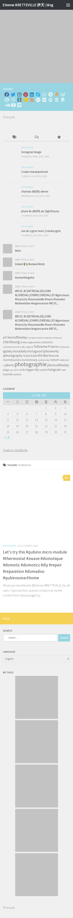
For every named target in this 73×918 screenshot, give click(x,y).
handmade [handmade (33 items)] (64, 347)
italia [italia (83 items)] (26, 355)
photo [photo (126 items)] (9, 365)
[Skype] (38, 94)
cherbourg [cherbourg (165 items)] (11, 342)
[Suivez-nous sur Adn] (38, 99)
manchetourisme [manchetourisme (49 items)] (12, 360)
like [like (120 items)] (45, 355)
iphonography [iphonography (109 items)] (12, 355)
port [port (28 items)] (12, 370)
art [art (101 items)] (5, 337)
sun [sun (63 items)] (64, 370)
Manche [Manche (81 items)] (53, 355)
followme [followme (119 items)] (40, 346)
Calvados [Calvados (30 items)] (31, 337)
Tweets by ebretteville (15, 450)
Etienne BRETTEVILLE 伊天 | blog (28, 5)
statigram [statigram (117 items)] (54, 369)
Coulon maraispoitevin (34, 172)
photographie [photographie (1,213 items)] (31, 364)
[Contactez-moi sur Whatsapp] (44, 94)
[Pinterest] (25, 94)
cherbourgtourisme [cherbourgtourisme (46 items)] (30, 342)
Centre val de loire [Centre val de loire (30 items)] (44, 337)
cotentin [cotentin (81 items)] (47, 342)
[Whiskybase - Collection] (19, 99)
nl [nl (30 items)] (4, 365)
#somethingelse (24, 277)
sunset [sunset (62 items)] (17, 374)
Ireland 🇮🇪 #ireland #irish (30, 264)
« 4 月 (6, 437)
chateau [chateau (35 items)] (57, 337)
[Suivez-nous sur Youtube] (13, 105)
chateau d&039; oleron (34, 191)
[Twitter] (13, 94)
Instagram (9, 545)
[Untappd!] (25, 99)
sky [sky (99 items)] (36, 369)
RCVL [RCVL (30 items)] (16, 370)
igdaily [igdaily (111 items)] (7, 351)
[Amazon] (56, 94)
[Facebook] (6, 94)
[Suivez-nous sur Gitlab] (63, 94)
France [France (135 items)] (53, 346)
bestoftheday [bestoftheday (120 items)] (17, 337)
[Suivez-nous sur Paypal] (63, 99)
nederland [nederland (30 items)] (64, 360)
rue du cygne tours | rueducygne (41, 231)
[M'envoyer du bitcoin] (56, 99)
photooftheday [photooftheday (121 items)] (58, 365)
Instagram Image (31, 152)
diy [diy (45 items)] (23, 346)
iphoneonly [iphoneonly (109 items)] (51, 351)
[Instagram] (19, 94)
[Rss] (31, 99)
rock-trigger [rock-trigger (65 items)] (26, 370)
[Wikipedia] (13, 99)
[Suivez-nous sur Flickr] (44, 99)
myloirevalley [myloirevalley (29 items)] (44, 360)
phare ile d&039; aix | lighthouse (40, 211)
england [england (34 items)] (29, 347)
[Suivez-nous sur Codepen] (6, 99)
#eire (18, 250)
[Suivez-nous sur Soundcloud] (6, 105)
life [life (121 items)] (40, 355)
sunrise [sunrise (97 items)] (8, 374)
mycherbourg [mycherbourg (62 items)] (29, 360)
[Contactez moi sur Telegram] (50, 94)
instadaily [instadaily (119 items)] (20, 351)
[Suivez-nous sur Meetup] (50, 99)
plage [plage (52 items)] (6, 370)
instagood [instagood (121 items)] (34, 351)
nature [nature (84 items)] (54, 360)
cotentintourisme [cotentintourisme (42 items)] (12, 346)
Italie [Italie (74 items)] (34, 355)
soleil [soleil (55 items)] (43, 370)
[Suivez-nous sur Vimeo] (19, 105)
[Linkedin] (31, 94)
